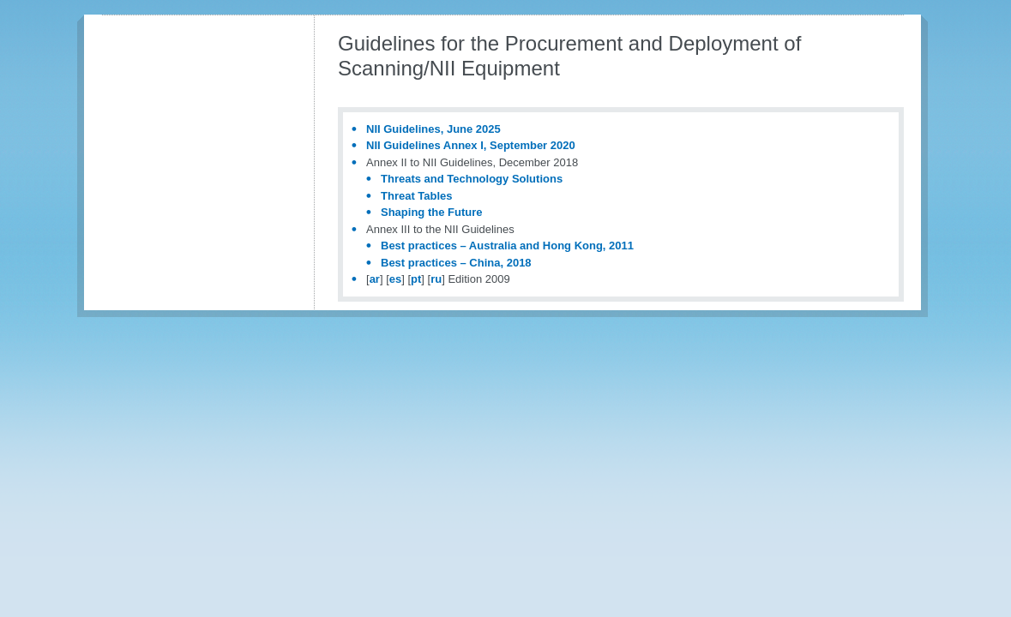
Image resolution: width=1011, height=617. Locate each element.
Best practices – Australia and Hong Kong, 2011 (507, 245)
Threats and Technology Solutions (472, 178)
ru (436, 279)
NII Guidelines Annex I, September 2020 (470, 145)
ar (375, 279)
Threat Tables (417, 195)
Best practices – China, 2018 (456, 262)
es (395, 279)
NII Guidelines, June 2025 (433, 129)
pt (416, 279)
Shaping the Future (431, 212)
